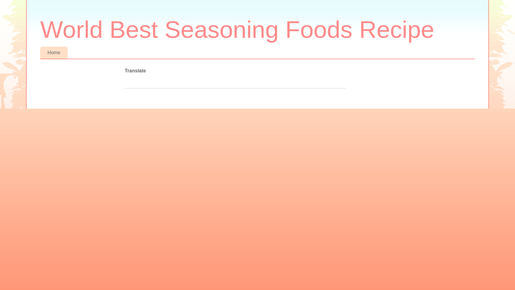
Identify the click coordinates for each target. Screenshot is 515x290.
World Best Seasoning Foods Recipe (237, 29)
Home (53, 53)
